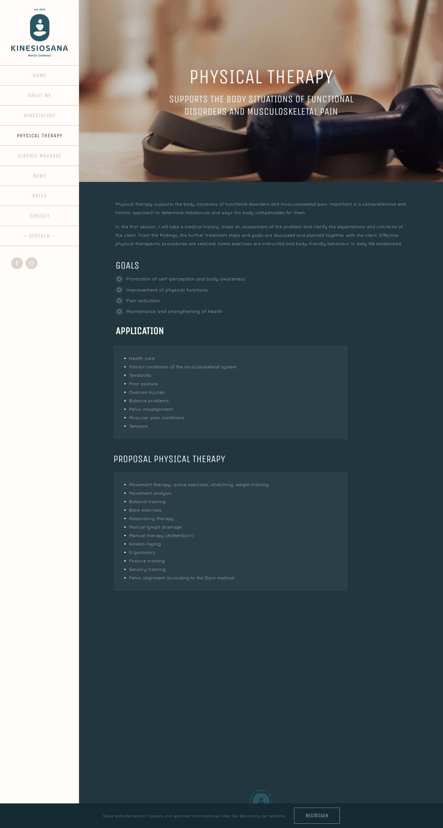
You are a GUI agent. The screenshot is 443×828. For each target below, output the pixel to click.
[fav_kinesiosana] (261, 789)
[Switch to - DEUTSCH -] (39, 236)
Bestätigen (317, 815)
